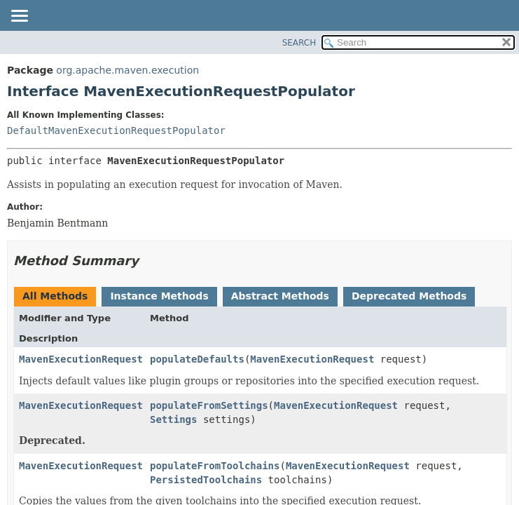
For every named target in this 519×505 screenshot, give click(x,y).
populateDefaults (197, 359)
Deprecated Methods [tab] (409, 296)
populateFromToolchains (214, 465)
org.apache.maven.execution (127, 70)
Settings (173, 419)
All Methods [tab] (55, 296)
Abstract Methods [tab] (280, 296)
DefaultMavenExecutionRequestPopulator (116, 130)
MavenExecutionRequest (81, 359)
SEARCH (299, 43)
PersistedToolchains (206, 479)
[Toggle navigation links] (19, 17)
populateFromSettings (209, 405)
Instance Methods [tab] (159, 296)
